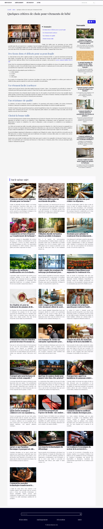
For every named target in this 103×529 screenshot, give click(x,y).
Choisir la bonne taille (48, 38)
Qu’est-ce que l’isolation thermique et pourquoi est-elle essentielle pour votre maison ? (22, 449)
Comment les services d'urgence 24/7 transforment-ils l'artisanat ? (23, 235)
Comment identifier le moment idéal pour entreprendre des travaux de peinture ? (85, 113)
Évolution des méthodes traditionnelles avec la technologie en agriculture (23, 272)
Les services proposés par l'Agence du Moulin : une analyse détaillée (50, 412)
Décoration (30, 2)
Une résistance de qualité (49, 35)
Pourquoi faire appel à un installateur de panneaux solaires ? (79, 378)
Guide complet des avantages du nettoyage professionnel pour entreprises (50, 272)
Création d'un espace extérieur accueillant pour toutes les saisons (85, 41)
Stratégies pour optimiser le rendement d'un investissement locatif (79, 236)
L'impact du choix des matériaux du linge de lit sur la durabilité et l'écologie (79, 341)
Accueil (9, 9)
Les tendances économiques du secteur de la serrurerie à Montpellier (79, 449)
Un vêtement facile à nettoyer (50, 32)
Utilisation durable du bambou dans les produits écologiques (50, 235)
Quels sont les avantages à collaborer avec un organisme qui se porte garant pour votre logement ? (23, 413)
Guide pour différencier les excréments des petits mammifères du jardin (48, 201)
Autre (38, 2)
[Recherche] (88, 2)
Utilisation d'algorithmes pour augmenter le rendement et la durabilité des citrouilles (78, 272)
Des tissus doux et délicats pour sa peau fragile (54, 29)
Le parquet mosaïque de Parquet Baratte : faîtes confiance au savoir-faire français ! (85, 65)
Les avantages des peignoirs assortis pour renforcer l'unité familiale (78, 307)
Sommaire (47, 27)
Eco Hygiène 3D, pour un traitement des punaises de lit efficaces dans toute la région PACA (21, 308)
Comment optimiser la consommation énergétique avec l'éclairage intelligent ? (85, 137)
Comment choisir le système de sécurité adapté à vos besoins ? (85, 89)
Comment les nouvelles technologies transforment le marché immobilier (21, 485)
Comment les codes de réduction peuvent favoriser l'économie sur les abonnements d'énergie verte (22, 341)
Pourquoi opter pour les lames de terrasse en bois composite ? (22, 377)
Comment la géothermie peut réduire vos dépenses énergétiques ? (78, 201)
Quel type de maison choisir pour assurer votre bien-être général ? (51, 377)
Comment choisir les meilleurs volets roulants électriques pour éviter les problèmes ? (79, 412)
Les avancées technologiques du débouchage (50, 448)
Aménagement (19, 2)
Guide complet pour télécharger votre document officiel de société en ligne (51, 307)
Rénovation (8, 2)
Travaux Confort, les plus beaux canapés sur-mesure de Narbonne (85, 161)
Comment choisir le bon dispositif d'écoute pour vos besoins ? (23, 200)
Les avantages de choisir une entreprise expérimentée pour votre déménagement (50, 341)
